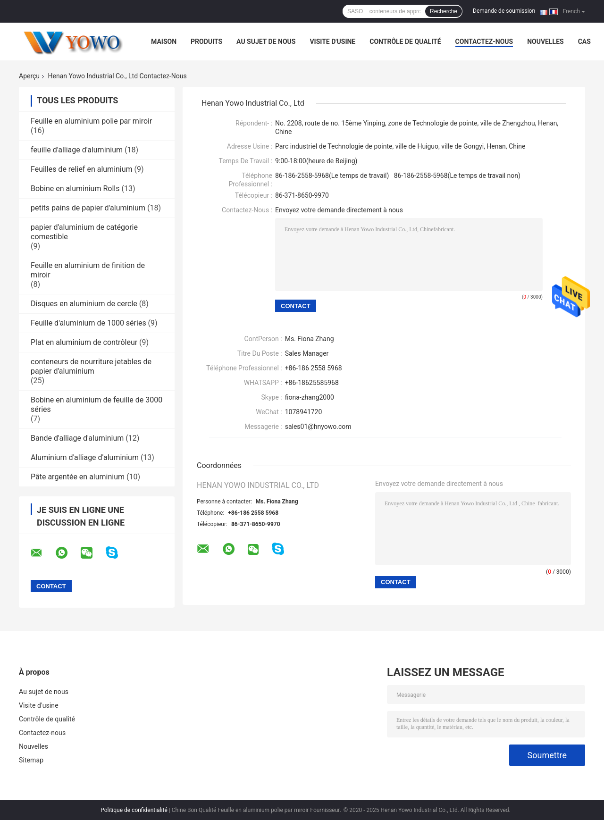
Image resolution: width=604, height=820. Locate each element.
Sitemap (31, 760)
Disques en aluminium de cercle (84, 303)
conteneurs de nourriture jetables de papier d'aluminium (91, 366)
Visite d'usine (332, 41)
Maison (163, 41)
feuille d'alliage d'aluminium (77, 149)
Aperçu (29, 76)
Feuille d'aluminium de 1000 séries (88, 322)
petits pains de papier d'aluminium (88, 207)
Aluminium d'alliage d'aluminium (85, 457)
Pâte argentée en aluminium (78, 476)
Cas (584, 41)
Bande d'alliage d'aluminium (77, 438)
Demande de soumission (504, 11)
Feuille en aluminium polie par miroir (91, 121)
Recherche (443, 11)
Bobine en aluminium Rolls (75, 188)
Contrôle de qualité (405, 41)
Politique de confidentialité (134, 810)
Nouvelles (545, 41)
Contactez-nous (484, 41)
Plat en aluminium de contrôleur (84, 342)
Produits (206, 41)
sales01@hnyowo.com (318, 426)
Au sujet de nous (265, 41)
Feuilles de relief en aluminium (82, 169)
